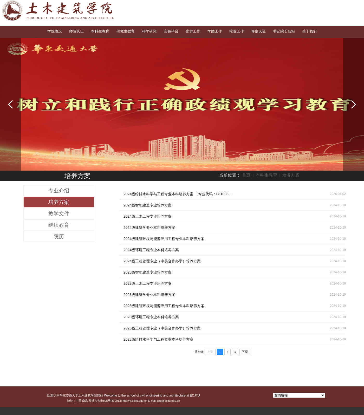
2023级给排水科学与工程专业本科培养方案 (158, 339)
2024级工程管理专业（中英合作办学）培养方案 (162, 261)
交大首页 (316, 5)
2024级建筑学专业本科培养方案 (149, 227)
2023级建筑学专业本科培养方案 (149, 295)
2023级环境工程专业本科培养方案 (151, 317)
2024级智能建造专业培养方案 (148, 205)
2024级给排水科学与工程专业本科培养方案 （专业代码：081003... (177, 194)
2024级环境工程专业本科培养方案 (151, 250)
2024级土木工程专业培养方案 (148, 216)
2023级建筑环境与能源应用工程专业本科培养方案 (164, 306)
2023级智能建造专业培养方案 (148, 272)
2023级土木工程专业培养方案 (148, 283)
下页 (245, 352)
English (335, 5)
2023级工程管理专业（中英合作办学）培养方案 (162, 328)
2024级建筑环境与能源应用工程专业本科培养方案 (164, 239)
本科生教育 (266, 175)
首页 (246, 175)
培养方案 (291, 175)
